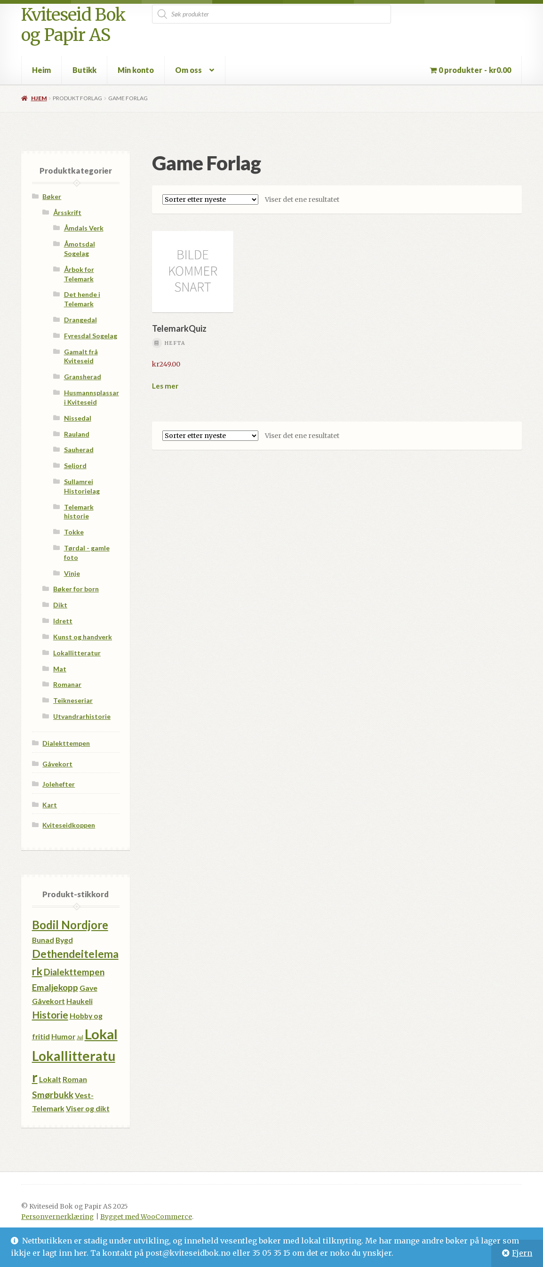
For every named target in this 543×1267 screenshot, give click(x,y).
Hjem (39, 98)
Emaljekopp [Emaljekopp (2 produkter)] (55, 987)
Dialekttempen (66, 743)
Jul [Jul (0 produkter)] (80, 1037)
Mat (59, 669)
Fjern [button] (522, 1253)
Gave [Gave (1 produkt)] (88, 987)
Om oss (188, 69)
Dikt (60, 605)
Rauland (76, 434)
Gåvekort (57, 764)
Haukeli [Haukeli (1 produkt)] (79, 1000)
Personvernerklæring (57, 1217)
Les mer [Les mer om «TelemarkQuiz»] (165, 386)
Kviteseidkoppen (68, 825)
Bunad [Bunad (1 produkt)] (43, 939)
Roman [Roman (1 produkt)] (75, 1079)
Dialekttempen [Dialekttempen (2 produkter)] (74, 971)
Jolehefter (58, 784)
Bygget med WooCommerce (146, 1217)
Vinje (72, 573)
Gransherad (82, 377)
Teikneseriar (73, 700)
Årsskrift (67, 212)
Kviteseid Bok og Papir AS (73, 25)
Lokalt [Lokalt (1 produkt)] (50, 1079)
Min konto (136, 69)
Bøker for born (76, 589)
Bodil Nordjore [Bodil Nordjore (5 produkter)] (70, 925)
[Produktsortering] (210, 199)
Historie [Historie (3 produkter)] (50, 1014)
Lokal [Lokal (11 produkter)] (101, 1034)
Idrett (62, 621)
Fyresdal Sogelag (90, 336)
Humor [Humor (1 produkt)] (63, 1036)
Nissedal (77, 418)
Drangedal (80, 320)
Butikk (84, 69)
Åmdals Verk (84, 228)
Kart (49, 805)
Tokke (74, 532)
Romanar (67, 684)
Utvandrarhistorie (82, 716)
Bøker (51, 196)
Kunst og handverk (82, 637)
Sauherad (79, 450)
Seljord (75, 466)
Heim (41, 69)
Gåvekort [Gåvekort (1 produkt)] (48, 1000)
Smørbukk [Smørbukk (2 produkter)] (52, 1094)
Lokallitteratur (77, 653)
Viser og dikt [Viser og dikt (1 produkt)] (88, 1108)
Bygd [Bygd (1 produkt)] (64, 939)
